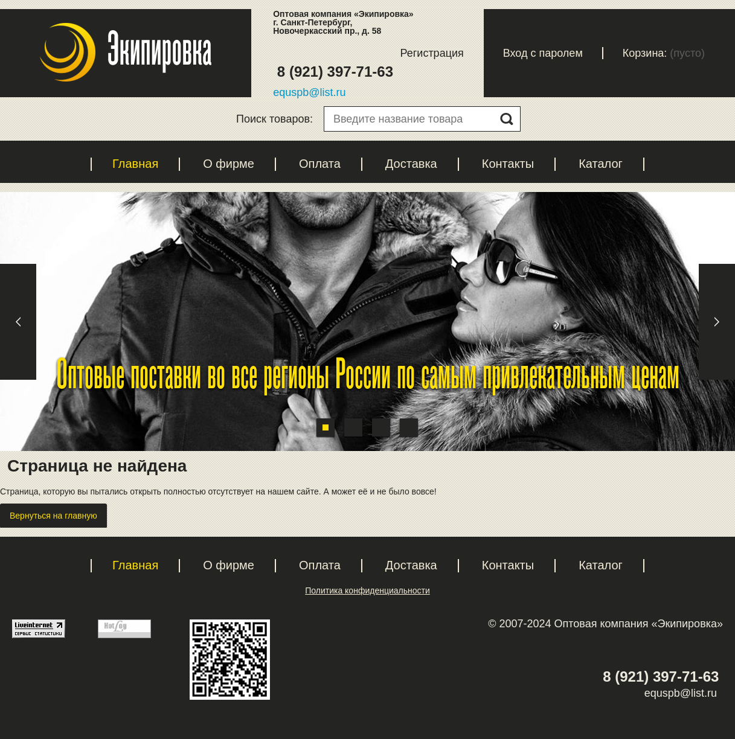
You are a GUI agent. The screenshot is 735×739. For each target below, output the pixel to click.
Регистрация (432, 53)
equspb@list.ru (309, 92)
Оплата (320, 163)
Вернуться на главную (53, 515)
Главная (135, 163)
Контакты (508, 163)
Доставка (411, 163)
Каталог (601, 163)
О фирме (228, 163)
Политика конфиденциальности (367, 590)
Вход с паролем (543, 53)
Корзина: (645, 53)
